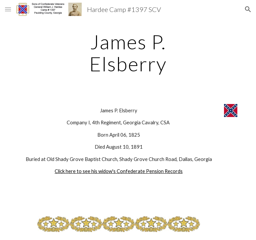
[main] (128, 52)
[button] (8, 9)
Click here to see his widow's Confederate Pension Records (119, 171)
